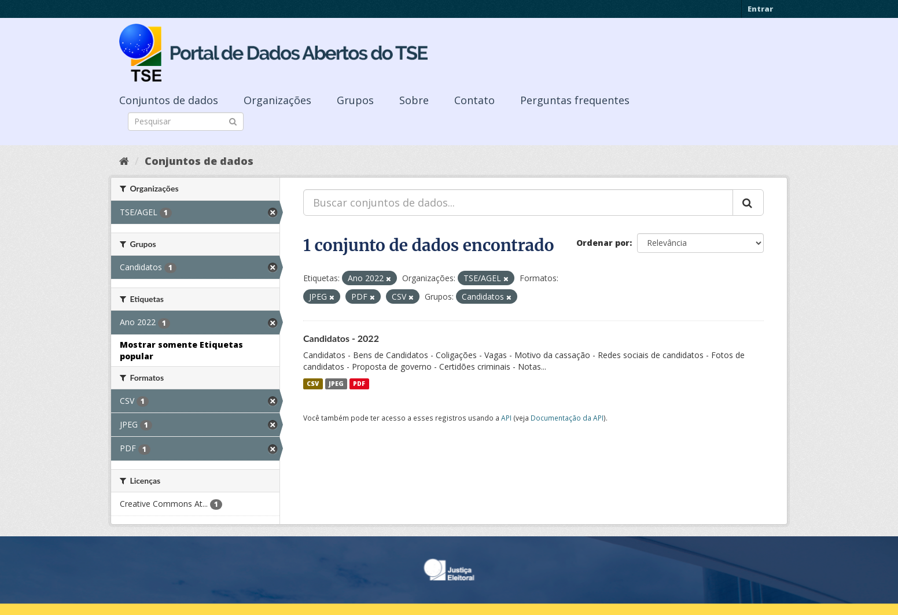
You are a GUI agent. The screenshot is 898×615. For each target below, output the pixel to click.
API (506, 417)
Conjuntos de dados (168, 100)
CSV (313, 384)
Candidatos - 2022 (341, 338)
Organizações (277, 100)
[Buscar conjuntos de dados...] (518, 202)
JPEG (336, 384)
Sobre (414, 100)
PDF (359, 384)
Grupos (355, 100)
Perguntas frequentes (575, 100)
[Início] (124, 161)
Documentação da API (567, 417)
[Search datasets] (186, 121)
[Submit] (233, 121)
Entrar (760, 8)
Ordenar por (603, 242)
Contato (474, 100)
